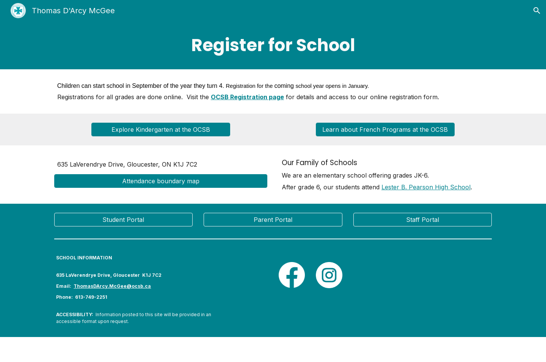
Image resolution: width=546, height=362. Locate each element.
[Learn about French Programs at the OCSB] (385, 129)
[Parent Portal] (273, 219)
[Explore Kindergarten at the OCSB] (160, 129)
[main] (273, 45)
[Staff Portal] (422, 219)
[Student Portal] (123, 219)
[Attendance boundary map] (161, 181)
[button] (537, 11)
